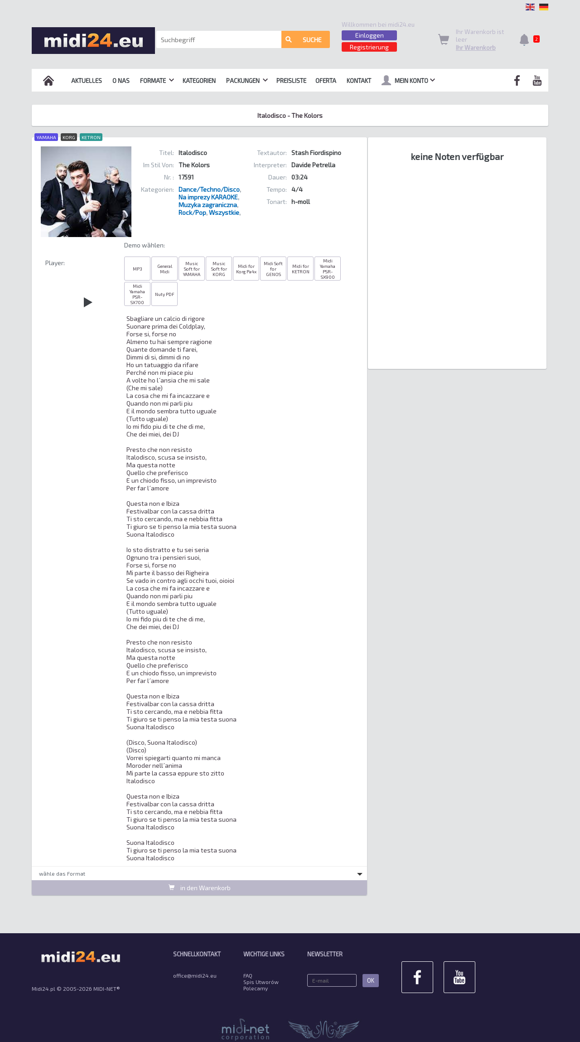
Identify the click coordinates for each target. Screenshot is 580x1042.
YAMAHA (46, 137)
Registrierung (369, 47)
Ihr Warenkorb (476, 47)
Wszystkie (224, 212)
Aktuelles (86, 80)
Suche (303, 40)
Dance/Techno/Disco (209, 189)
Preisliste (291, 80)
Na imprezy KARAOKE (208, 197)
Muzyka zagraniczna (208, 204)
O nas (121, 80)
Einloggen (369, 35)
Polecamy (255, 988)
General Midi (164, 268)
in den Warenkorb (200, 888)
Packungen (247, 80)
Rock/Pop (192, 212)
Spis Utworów (261, 982)
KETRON (91, 137)
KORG (69, 137)
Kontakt (359, 80)
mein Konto (408, 80)
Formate (157, 80)
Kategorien (199, 80)
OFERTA (325, 80)
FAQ (247, 975)
